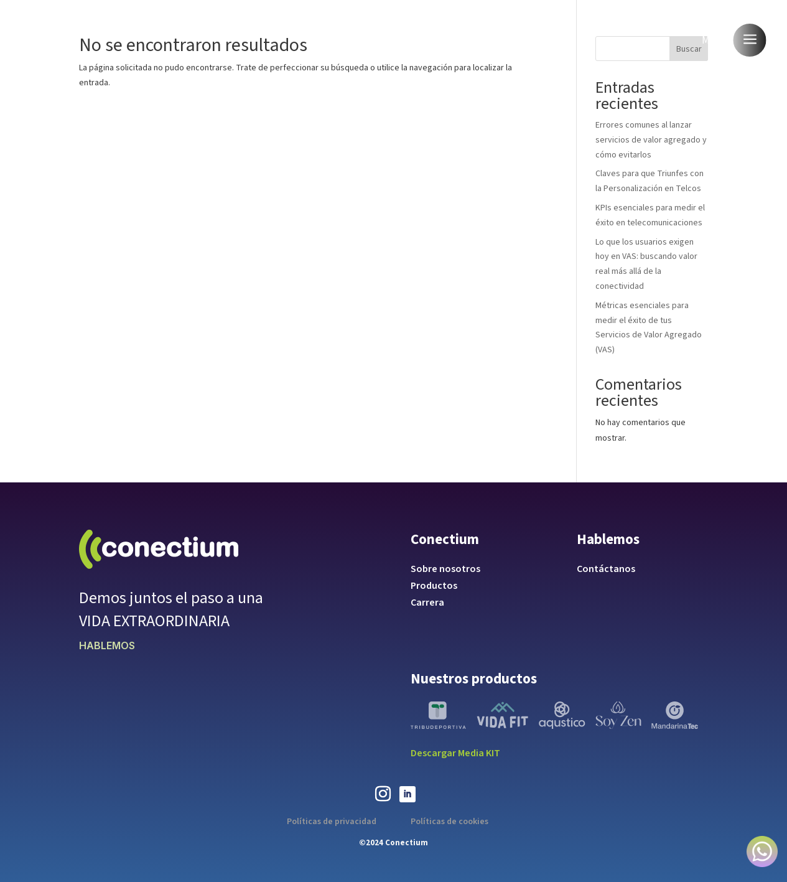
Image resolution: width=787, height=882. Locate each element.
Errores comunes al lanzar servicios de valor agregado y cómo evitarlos (651, 140)
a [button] (750, 40)
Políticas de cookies (449, 821)
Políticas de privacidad (331, 821)
